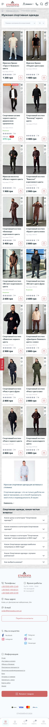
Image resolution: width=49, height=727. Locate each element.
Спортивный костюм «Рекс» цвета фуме (12, 390)
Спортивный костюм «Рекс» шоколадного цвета (35, 441)
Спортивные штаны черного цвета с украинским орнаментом (11, 119)
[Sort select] (20, 23)
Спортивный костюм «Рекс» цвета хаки (35, 390)
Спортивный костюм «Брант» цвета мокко (35, 230)
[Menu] (3, 4)
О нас (4, 658)
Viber (28, 639)
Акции (4, 686)
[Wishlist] (22, 36)
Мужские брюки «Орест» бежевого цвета (11, 65)
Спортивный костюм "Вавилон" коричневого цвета (35, 179)
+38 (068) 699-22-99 (10, 593)
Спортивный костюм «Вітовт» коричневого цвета (12, 284)
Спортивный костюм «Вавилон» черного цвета (12, 339)
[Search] (41, 4)
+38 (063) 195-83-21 (10, 590)
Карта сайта (6, 683)
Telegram (29, 635)
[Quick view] (22, 32)
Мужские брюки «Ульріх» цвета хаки (35, 64)
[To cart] (20, 77)
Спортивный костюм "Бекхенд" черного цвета (35, 118)
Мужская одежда (12, 11)
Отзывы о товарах (8, 676)
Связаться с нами (8, 680)
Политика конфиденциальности (13, 670)
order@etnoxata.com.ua (11, 611)
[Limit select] (41, 23)
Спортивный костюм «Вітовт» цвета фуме (35, 282)
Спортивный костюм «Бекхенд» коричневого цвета (12, 231)
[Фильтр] (2, 364)
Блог (3, 673)
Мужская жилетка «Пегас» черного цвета (13, 177)
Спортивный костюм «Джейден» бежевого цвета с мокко (36, 339)
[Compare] (22, 39)
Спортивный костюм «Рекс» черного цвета (12, 439)
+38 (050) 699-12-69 (10, 586)
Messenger (30, 643)
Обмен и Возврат (8, 664)
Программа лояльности (10, 667)
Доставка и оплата (8, 661)
